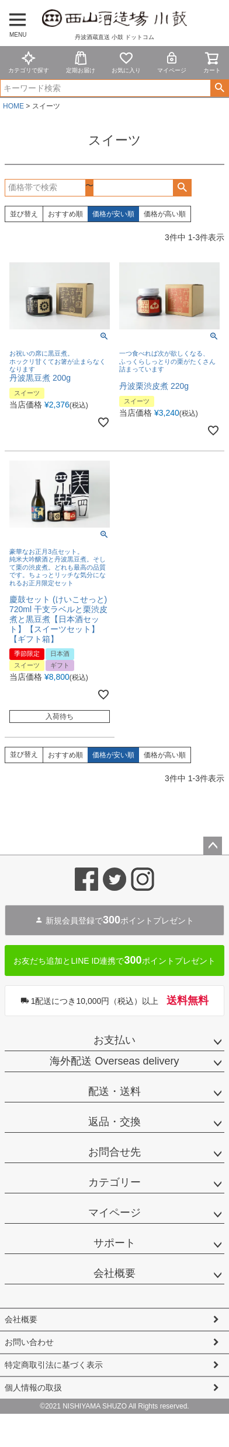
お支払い (114, 1040)
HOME (13, 106)
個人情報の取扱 (33, 1387)
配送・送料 (114, 1091)
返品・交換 (114, 1122)
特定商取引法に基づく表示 (54, 1364)
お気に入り (126, 62)
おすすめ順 (65, 214)
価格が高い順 (165, 214)
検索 (219, 88)
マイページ (171, 62)
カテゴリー (114, 1182)
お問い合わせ (29, 1342)
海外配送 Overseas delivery (114, 1061)
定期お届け (80, 62)
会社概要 (114, 1273)
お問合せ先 (114, 1152)
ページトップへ (212, 846)
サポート (114, 1243)
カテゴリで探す (28, 62)
